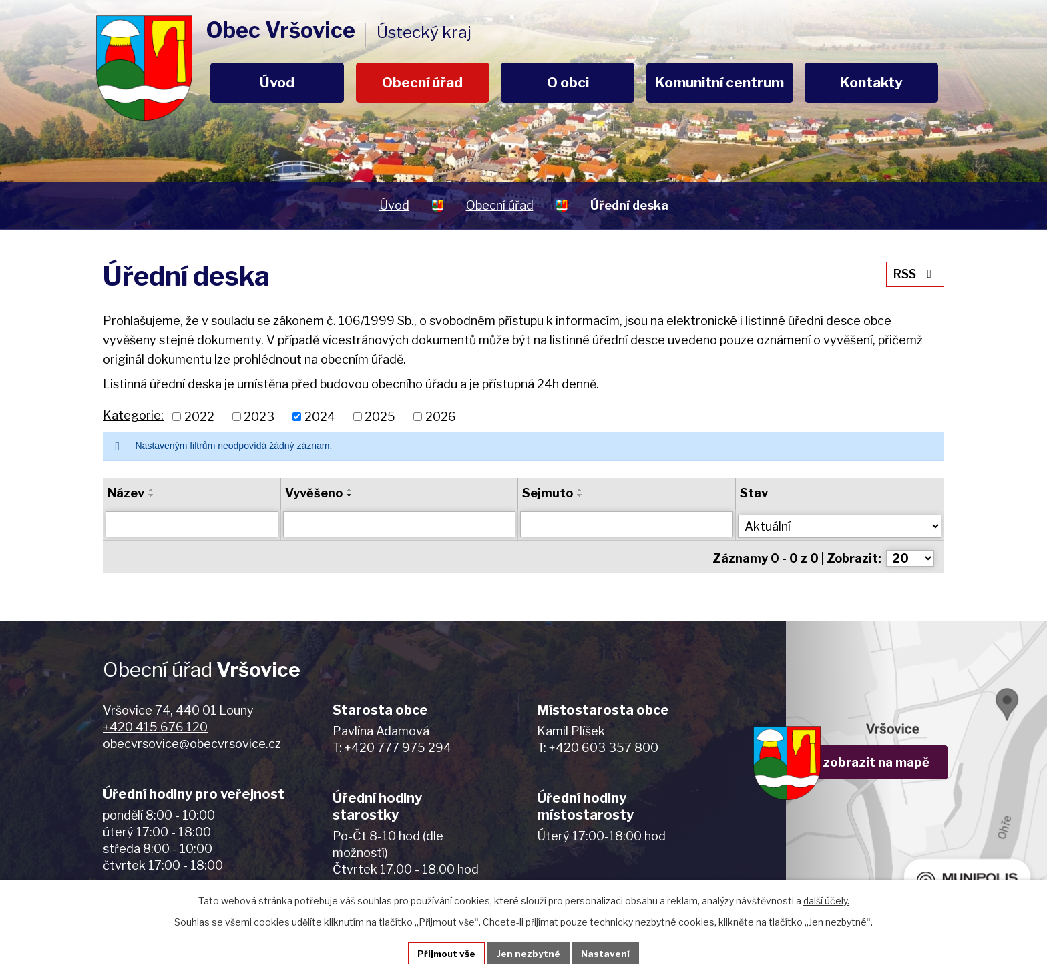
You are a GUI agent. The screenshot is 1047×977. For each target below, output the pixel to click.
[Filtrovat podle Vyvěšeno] (399, 524)
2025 (380, 417)
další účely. (826, 899)
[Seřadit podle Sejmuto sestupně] (581, 495)
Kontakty (871, 82)
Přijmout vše (445, 952)
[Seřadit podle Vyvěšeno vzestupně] (350, 490)
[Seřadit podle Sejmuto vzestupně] (581, 490)
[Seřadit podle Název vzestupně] (151, 490)
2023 (259, 417)
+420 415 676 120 (155, 723)
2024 (319, 417)
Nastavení (607, 952)
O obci (568, 82)
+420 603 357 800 (603, 744)
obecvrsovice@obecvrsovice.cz (192, 740)
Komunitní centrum (719, 82)
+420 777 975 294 (398, 744)
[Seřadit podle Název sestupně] (151, 495)
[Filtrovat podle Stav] (840, 522)
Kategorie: (133, 415)
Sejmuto (548, 493)
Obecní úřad (422, 82)
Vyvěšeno (314, 493)
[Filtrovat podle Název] (192, 524)
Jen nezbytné (529, 952)
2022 (199, 417)
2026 (440, 417)
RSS (914, 273)
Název (126, 493)
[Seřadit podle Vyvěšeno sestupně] (350, 495)
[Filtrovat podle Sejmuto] (628, 524)
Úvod (277, 82)
